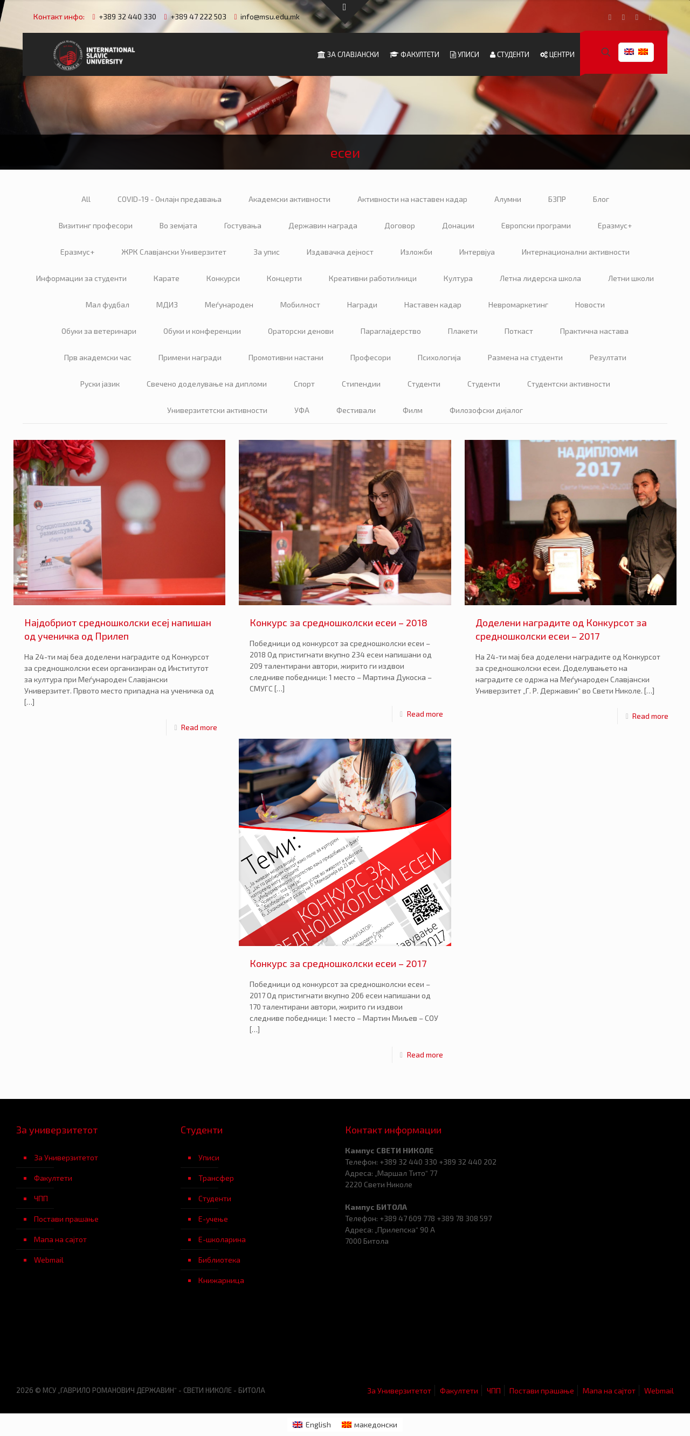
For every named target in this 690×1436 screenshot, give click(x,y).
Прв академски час (98, 357)
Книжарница (221, 1280)
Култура (458, 278)
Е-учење (213, 1218)
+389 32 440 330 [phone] (127, 16)
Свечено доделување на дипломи (207, 383)
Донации (458, 225)
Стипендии (361, 383)
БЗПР (557, 199)
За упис (266, 251)
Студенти (424, 383)
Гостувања (242, 225)
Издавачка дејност (340, 251)
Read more (199, 727)
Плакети (463, 330)
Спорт (304, 383)
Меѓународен (229, 304)
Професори (370, 357)
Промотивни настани (286, 357)
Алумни (507, 199)
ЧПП (41, 1198)
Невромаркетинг (518, 304)
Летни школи (631, 278)
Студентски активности (568, 383)
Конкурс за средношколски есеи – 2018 (338, 622)
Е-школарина (222, 1239)
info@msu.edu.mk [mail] (270, 16)
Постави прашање (66, 1218)
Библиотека (219, 1259)
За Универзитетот (66, 1157)
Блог (601, 199)
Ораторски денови (301, 330)
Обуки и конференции (202, 330)
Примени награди (190, 357)
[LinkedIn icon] (637, 17)
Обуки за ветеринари (98, 330)
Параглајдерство (391, 330)
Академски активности (289, 199)
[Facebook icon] (610, 17)
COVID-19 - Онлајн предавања (170, 199)
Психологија (439, 357)
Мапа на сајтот (60, 1239)
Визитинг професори (96, 225)
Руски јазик (100, 383)
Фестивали (356, 410)
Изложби (416, 251)
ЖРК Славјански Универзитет (173, 251)
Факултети (53, 1177)
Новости (590, 304)
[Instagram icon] (650, 17)
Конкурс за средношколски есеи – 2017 (338, 963)
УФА (301, 410)
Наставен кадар (432, 304)
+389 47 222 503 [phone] (198, 16)
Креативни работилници (373, 278)
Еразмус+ (615, 225)
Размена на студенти (525, 357)
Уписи (208, 1157)
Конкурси (223, 278)
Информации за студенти (81, 278)
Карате (167, 278)
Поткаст (519, 330)
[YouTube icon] (623, 17)
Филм (413, 410)
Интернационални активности (576, 251)
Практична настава (594, 330)
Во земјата (178, 225)
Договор (399, 225)
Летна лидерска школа (540, 278)
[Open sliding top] (345, 12)
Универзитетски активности (217, 410)
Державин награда (322, 225)
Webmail (49, 1259)
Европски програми (536, 225)
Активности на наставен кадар (412, 199)
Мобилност (300, 304)
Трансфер (216, 1177)
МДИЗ (167, 304)
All (86, 199)
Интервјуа (477, 251)
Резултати (608, 357)
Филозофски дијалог (486, 410)
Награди (362, 304)
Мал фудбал (107, 304)
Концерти (284, 278)
